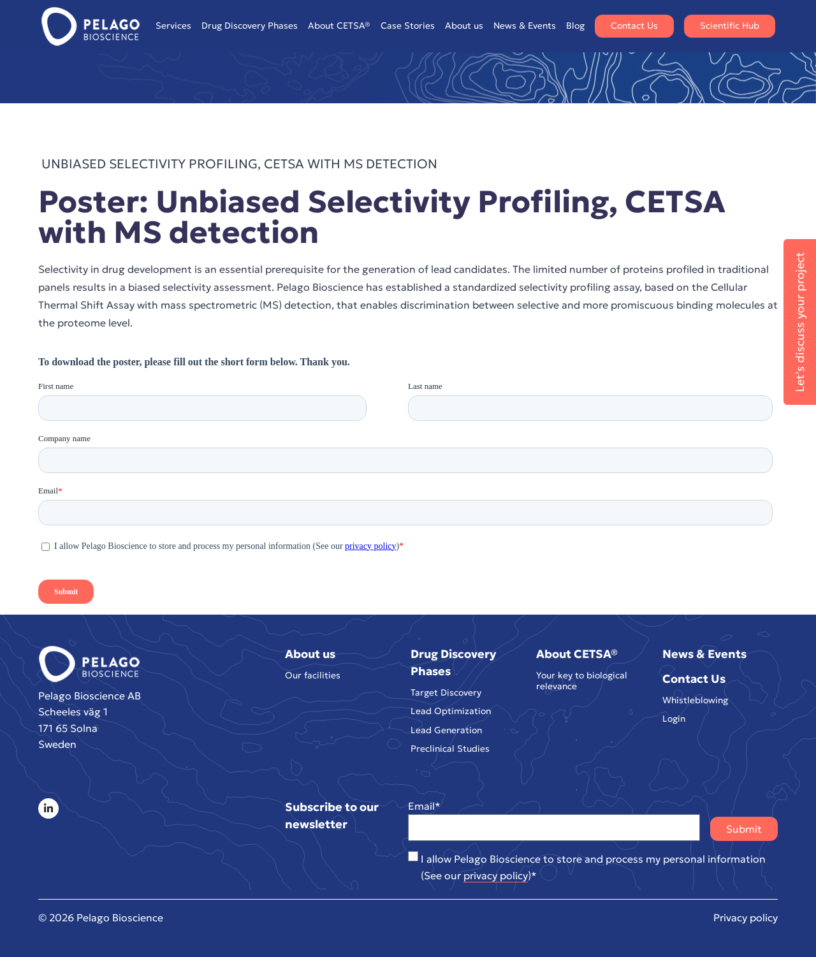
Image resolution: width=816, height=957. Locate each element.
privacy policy (495, 875)
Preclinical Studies (450, 748)
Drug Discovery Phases (249, 25)
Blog (575, 25)
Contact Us (634, 25)
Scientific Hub (729, 25)
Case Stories (408, 25)
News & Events (524, 25)
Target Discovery (446, 692)
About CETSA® (339, 25)
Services (173, 25)
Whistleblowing (695, 700)
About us (464, 25)
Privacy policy (745, 917)
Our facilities (312, 675)
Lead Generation (446, 730)
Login (673, 718)
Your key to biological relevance (581, 681)
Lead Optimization (451, 711)
